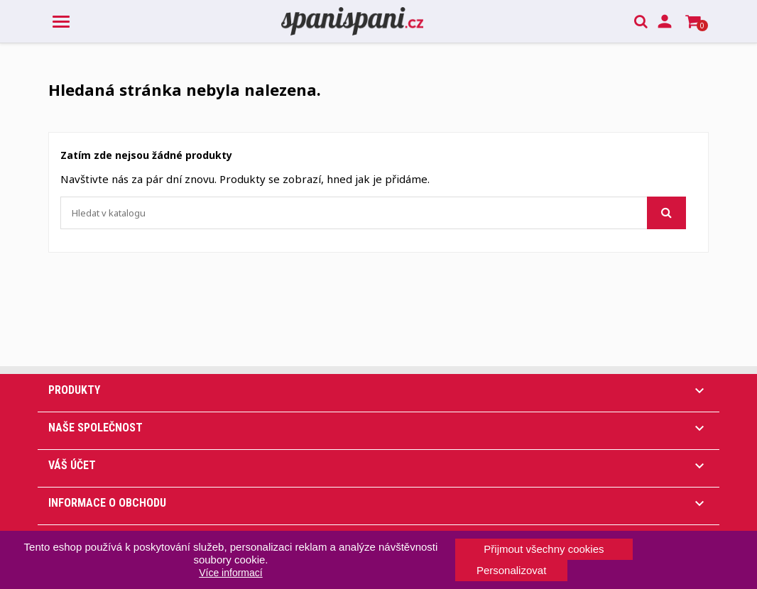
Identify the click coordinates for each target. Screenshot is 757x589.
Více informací (230, 572)
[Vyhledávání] (373, 213)
